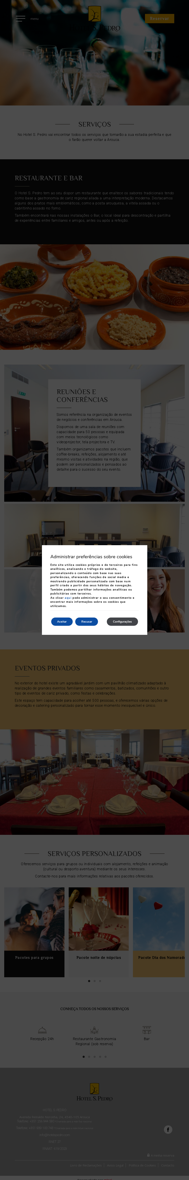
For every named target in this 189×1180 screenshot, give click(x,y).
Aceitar (62, 622)
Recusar (87, 622)
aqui (68, 598)
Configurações (122, 622)
